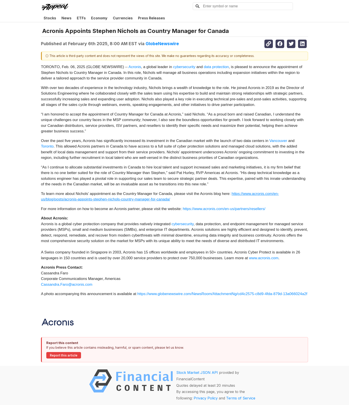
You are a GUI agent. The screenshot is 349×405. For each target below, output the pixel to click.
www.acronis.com (263, 258)
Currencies (123, 18)
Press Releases (151, 18)
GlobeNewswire (162, 43)
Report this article (63, 355)
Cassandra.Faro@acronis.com (66, 284)
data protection (216, 67)
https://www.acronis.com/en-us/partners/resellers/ (224, 209)
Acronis (134, 67)
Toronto (47, 146)
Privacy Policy (206, 398)
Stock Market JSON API (197, 372)
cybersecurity (184, 67)
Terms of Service (240, 398)
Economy (99, 18)
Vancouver (278, 141)
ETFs (81, 18)
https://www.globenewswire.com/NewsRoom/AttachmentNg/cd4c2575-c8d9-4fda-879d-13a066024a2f (222, 294)
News (66, 18)
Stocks (50, 18)
